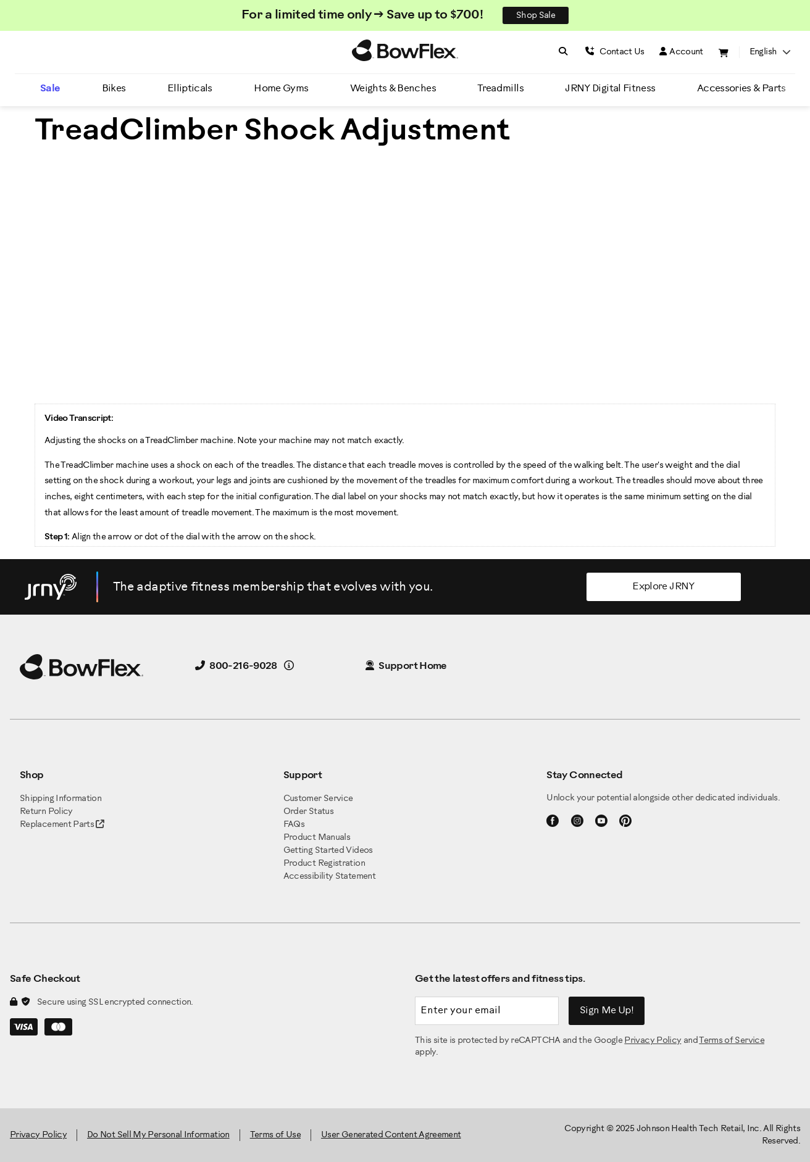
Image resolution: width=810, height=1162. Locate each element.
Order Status (308, 811)
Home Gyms (281, 88)
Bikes (114, 88)
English (769, 52)
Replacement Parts (62, 824)
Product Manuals (316, 837)
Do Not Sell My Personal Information (158, 1135)
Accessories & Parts (741, 88)
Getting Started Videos (328, 850)
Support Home (406, 666)
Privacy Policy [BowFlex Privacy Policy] (38, 1135)
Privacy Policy (652, 1040)
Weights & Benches (393, 88)
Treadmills (500, 88)
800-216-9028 (236, 666)
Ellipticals (189, 88)
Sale (50, 88)
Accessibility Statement (329, 876)
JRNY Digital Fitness (610, 88)
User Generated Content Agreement (391, 1135)
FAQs (293, 824)
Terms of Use (275, 1135)
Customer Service (318, 798)
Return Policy (46, 811)
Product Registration (324, 863)
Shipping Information (60, 798)
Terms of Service (731, 1040)
